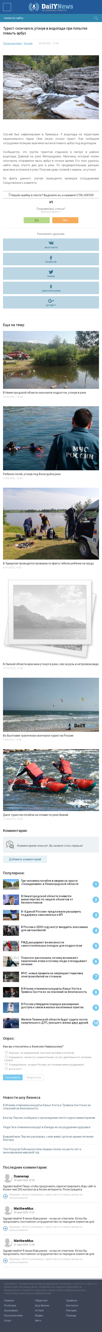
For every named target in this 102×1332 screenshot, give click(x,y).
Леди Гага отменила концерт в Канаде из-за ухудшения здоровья (46, 1127)
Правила (71, 1300)
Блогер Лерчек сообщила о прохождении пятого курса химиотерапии (49, 1117)
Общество (41, 1300)
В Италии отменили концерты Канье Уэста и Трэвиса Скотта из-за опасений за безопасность (47, 1107)
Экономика (11, 1310)
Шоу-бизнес (42, 1305)
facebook (51, 261)
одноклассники (51, 290)
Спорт (7, 1320)
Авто (38, 1320)
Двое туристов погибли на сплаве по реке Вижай (35, 814)
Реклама (71, 1310)
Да (37, 220)
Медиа (39, 1315)
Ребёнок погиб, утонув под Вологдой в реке (32, 474)
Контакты (72, 1305)
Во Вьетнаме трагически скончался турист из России (38, 735)
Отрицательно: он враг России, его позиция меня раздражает (46, 1064)
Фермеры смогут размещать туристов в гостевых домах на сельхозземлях (45, 1196)
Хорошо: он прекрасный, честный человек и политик (41, 1052)
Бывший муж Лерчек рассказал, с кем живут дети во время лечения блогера (48, 1138)
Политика (10, 1305)
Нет (65, 220)
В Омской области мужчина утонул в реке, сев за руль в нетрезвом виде (51, 664)
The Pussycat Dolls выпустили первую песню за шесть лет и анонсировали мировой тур (42, 1151)
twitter (51, 276)
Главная (9, 1300)
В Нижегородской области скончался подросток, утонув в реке (44, 392)
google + (51, 305)
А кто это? (15, 1069)
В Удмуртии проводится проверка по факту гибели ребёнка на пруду (48, 563)
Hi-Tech (39, 1310)
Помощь (71, 1315)
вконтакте (51, 247)
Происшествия (12, 43)
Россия (28, 43)
